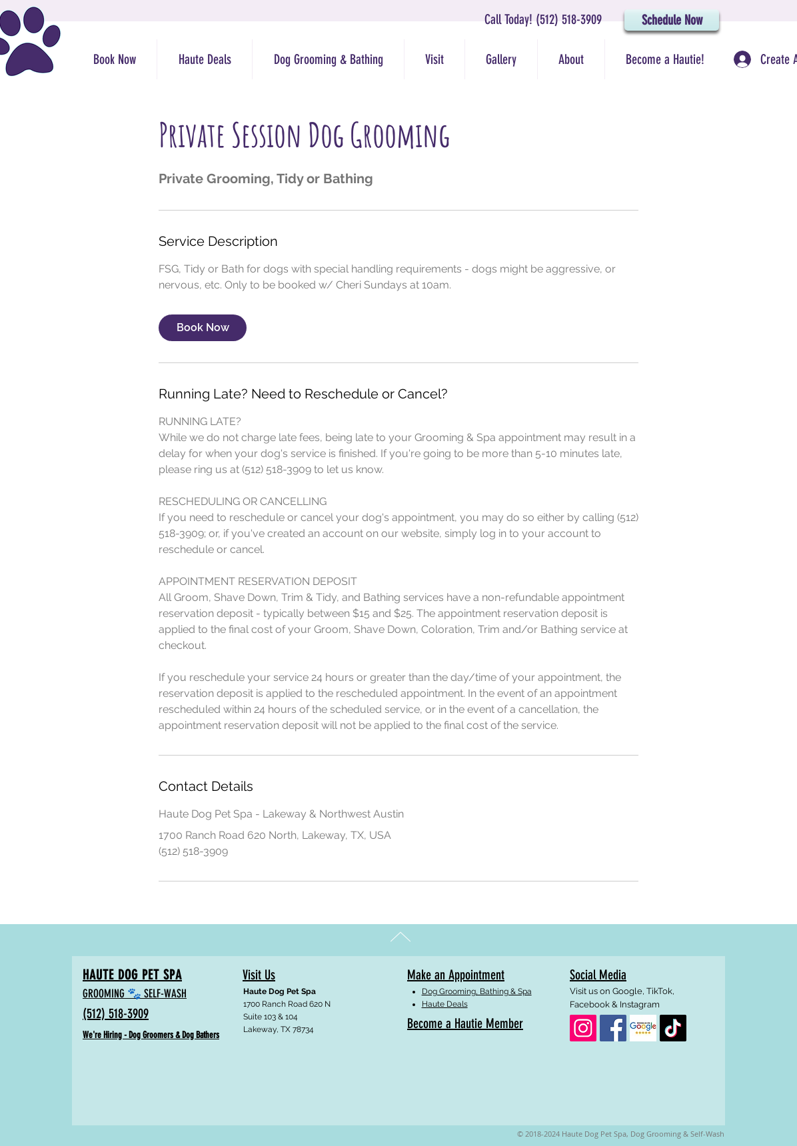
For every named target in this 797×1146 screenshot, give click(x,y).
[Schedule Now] (671, 20)
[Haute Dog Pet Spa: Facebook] (613, 1028)
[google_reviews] (643, 1028)
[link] (203, 327)
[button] (328, 59)
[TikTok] (673, 1028)
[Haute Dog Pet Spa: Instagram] (583, 1028)
